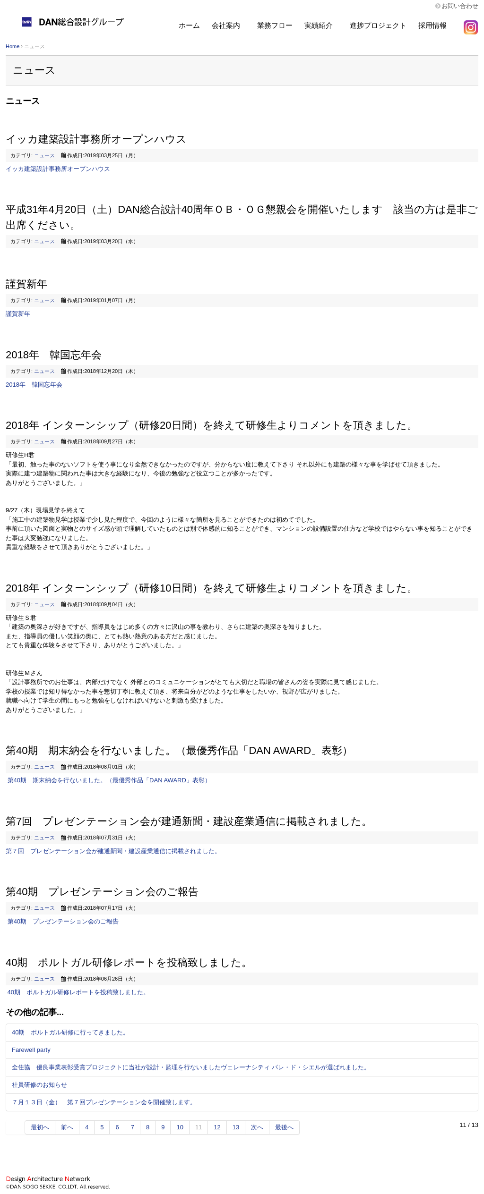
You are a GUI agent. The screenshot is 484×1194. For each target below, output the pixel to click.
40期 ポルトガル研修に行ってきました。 (70, 1032)
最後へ (284, 1127)
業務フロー (275, 25)
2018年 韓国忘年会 (54, 355)
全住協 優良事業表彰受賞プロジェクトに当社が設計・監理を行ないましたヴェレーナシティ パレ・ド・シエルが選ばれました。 (191, 1067)
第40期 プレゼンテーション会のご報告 (102, 892)
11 (198, 1127)
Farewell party (31, 1049)
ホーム (189, 25)
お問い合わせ (459, 5)
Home (12, 46)
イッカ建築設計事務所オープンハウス (96, 139)
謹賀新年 (26, 284)
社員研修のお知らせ (39, 1084)
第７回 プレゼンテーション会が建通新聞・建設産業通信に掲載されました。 (113, 851)
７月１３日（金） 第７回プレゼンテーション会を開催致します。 (104, 1102)
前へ (67, 1127)
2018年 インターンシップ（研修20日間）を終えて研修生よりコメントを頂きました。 (211, 425)
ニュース (44, 155)
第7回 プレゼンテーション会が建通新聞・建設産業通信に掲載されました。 (189, 821)
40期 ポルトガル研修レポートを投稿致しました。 (129, 962)
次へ (257, 1127)
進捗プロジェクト (378, 25)
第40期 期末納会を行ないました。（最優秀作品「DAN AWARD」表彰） (179, 750)
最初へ (40, 1127)
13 (236, 1127)
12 (217, 1127)
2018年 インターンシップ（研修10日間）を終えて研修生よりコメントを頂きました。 (211, 588)
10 (179, 1127)
